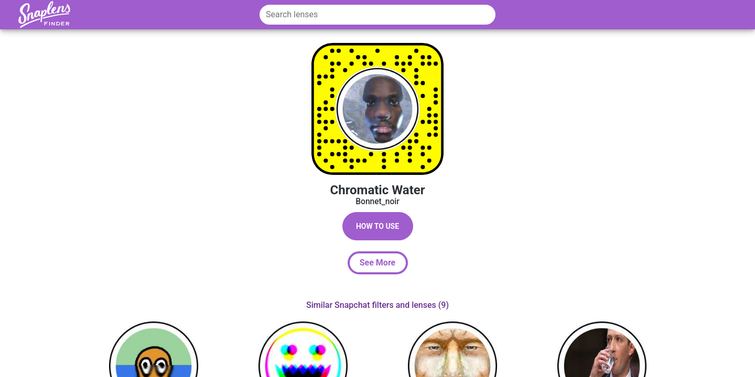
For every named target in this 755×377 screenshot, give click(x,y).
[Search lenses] (377, 15)
